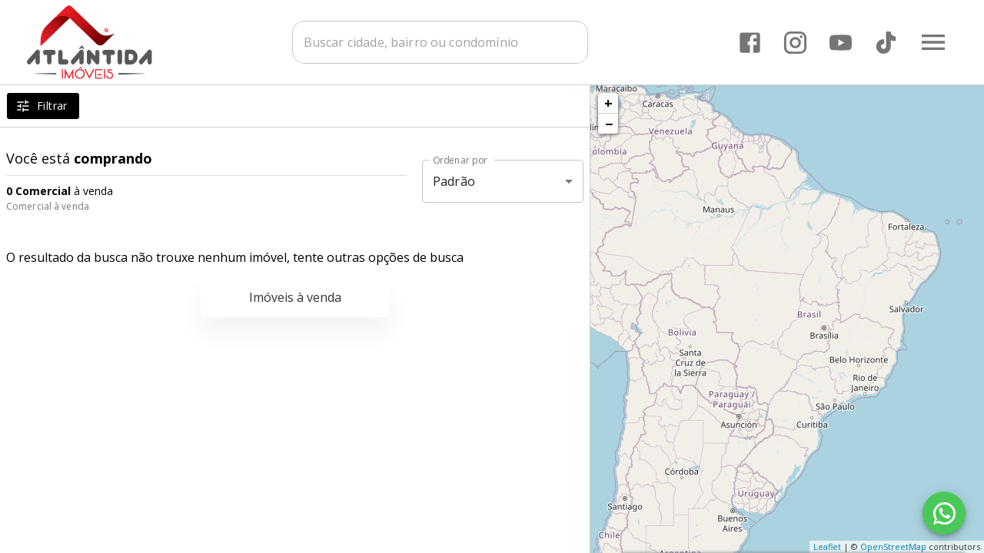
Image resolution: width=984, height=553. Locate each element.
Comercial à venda (47, 206)
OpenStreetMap (893, 546)
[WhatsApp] (944, 513)
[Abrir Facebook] (749, 42)
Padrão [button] (454, 181)
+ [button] (608, 103)
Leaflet (827, 546)
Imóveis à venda (295, 297)
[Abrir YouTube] (840, 42)
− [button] (609, 123)
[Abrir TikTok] (886, 42)
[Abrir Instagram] (795, 42)
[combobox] (442, 42)
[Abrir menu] (933, 42)
